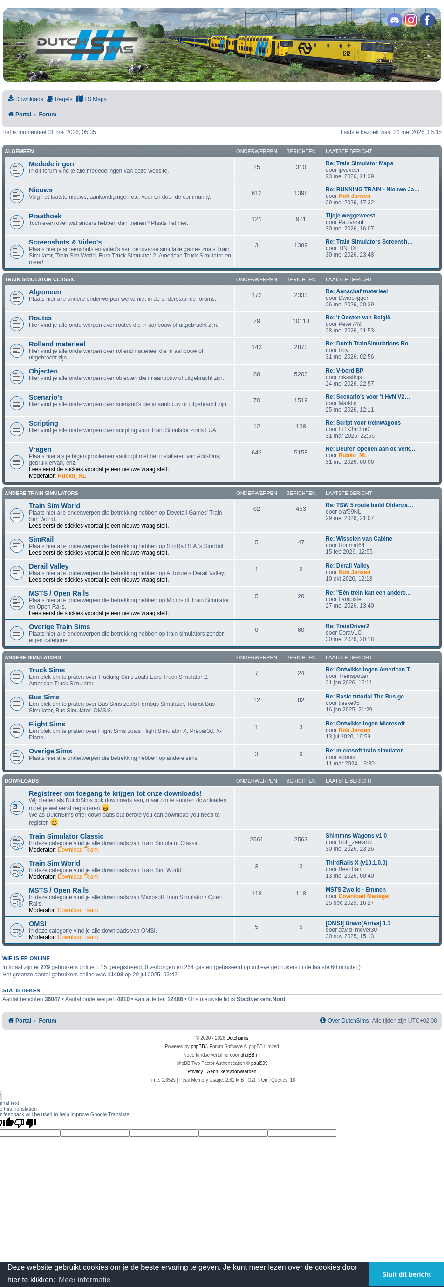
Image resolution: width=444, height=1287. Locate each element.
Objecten (43, 371)
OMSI (37, 924)
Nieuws (41, 190)
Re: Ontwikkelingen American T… (371, 669)
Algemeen (19, 151)
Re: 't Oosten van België (358, 317)
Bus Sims (44, 697)
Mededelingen (51, 164)
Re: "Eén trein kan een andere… (368, 592)
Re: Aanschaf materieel (357, 291)
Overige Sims (50, 751)
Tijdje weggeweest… (353, 215)
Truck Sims (47, 670)
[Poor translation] (25, 1123)
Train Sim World (54, 505)
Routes (40, 318)
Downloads (22, 781)
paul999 (259, 1063)
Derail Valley (49, 566)
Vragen (40, 449)
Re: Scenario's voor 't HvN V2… (368, 396)
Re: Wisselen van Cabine (359, 538)
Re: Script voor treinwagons (363, 423)
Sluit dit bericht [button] (406, 1274)
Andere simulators (33, 657)
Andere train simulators (41, 493)
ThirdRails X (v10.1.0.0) (356, 863)
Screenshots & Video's (65, 242)
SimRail (41, 539)
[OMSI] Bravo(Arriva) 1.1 (358, 923)
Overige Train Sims (59, 626)
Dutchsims (237, 1038)
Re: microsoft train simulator (364, 750)
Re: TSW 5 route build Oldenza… (369, 505)
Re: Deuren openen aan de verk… (371, 449)
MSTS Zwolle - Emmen (356, 890)
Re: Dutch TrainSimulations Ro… (370, 343)
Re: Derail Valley (347, 565)
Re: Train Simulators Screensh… (369, 241)
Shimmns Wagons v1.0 (356, 836)
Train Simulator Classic (40, 279)
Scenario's (46, 397)
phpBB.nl (250, 1054)
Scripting (43, 423)
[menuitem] (25, 99)
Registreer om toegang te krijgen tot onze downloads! (115, 793)
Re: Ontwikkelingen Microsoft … (369, 723)
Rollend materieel (57, 344)
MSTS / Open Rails (59, 593)
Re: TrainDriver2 (347, 626)
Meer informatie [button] (84, 1280)
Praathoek (45, 216)
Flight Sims (47, 724)
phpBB (198, 1046)
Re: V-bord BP (344, 370)
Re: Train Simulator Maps (359, 163)
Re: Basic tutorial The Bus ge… (368, 696)
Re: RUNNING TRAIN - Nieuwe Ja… (373, 189)
